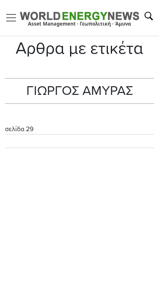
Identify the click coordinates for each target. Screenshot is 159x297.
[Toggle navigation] (13, 18)
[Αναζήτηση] (149, 16)
